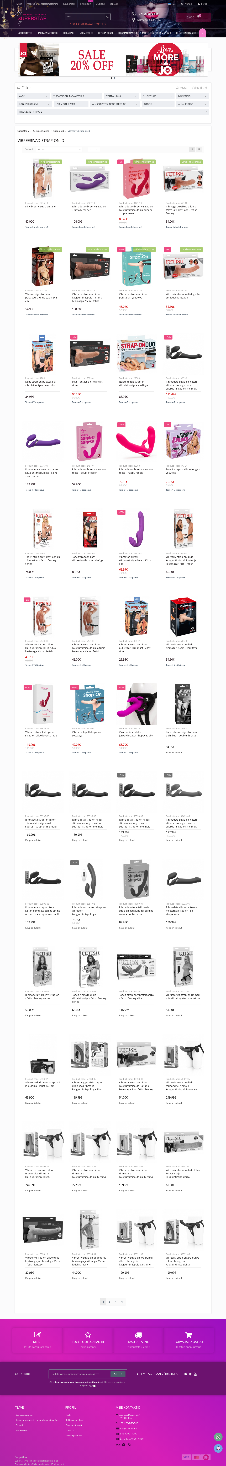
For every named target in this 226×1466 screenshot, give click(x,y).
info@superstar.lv (126, 1428)
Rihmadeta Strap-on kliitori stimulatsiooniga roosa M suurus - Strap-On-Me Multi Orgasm (181, 825)
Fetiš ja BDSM (105, 33)
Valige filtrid (199, 87)
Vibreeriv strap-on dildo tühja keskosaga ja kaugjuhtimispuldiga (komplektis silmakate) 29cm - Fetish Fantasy (183, 1176)
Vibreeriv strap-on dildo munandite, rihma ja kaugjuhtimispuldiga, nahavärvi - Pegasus (39, 1175)
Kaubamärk (69, 3)
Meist (19, 3)
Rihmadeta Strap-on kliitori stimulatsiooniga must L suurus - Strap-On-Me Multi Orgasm (41, 825)
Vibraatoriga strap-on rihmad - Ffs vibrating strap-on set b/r (183, 996)
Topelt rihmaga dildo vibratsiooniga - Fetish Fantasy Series (89, 998)
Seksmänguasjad (127, 33)
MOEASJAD (68, 33)
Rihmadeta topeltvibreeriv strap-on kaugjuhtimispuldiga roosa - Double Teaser (136, 911)
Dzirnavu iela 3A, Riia (146, 19)
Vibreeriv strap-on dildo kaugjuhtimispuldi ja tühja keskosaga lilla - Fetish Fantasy (136, 1086)
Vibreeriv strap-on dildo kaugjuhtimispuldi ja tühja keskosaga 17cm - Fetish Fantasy (181, 562)
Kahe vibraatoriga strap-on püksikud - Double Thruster (181, 733)
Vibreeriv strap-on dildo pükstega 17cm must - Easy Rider (134, 648)
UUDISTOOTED (25, 33)
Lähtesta (181, 87)
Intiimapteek (86, 33)
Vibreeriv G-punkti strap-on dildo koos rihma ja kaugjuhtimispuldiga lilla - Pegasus (87, 1087)
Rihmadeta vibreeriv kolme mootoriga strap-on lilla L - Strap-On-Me (181, 911)
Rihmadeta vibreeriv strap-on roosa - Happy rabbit (136, 471)
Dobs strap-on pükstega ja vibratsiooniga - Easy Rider (40, 383)
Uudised (100, 3)
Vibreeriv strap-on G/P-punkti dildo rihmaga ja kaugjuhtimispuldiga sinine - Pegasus (136, 1263)
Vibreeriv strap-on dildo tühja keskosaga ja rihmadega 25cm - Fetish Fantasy (42, 1261)
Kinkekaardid (22, 1430)
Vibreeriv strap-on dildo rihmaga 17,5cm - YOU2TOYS (181, 646)
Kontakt (113, 3)
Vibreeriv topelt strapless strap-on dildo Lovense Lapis (41, 733)
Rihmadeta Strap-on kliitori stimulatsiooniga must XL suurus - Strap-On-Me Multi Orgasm (134, 825)
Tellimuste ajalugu (74, 1420)
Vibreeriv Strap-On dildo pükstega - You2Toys (132, 295)
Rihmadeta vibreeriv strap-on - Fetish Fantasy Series (42, 996)
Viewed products (74, 1435)
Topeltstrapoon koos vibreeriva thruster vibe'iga (87, 558)
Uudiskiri (70, 1430)
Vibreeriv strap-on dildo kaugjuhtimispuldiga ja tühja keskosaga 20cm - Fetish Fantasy (88, 649)
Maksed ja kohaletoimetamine (42, 3)
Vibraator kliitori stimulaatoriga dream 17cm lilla (135, 560)
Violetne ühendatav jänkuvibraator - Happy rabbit (136, 733)
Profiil (68, 1414)
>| (122, 1301)
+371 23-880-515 (127, 1423)
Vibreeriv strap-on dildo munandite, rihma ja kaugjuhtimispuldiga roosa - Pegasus (182, 1087)
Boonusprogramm (24, 1414)
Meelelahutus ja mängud (156, 33)
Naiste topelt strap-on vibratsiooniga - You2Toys (133, 383)
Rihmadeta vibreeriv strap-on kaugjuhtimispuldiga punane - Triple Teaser (136, 210)
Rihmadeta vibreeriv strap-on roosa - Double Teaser (89, 471)
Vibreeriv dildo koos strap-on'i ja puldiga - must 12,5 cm (42, 1084)
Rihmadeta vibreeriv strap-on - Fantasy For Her (89, 208)
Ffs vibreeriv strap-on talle (40, 206)
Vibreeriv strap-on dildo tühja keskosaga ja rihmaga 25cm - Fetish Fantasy (89, 1261)
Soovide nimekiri (74, 1425)
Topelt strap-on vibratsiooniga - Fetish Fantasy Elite (136, 996)
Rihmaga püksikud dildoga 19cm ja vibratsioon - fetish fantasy (181, 210)
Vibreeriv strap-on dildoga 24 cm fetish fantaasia (182, 295)
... (202, 33)
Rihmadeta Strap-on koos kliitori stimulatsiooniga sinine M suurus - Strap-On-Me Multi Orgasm (42, 912)
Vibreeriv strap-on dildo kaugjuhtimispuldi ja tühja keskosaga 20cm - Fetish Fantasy (87, 299)
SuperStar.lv (23, 130)
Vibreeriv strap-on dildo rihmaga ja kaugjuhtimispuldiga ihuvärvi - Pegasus (89, 1175)
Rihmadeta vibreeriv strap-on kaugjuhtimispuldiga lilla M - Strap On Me (42, 473)
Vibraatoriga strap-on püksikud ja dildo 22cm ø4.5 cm (41, 297)
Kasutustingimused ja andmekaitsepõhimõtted (38, 1420)
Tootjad (19, 1425)
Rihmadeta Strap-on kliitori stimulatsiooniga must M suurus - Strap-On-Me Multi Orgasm (87, 825)
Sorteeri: (29, 149)
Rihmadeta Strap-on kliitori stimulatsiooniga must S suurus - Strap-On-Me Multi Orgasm (181, 387)
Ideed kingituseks (186, 33)
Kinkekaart (85, 3)
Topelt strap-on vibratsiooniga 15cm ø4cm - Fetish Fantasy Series (42, 560)
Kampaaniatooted (48, 33)
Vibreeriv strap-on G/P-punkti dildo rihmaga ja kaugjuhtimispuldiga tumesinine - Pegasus (182, 1263)
